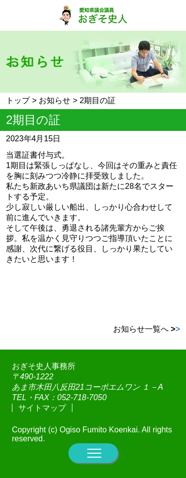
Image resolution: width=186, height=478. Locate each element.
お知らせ (54, 100)
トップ (18, 100)
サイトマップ (42, 408)
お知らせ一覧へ (146, 329)
